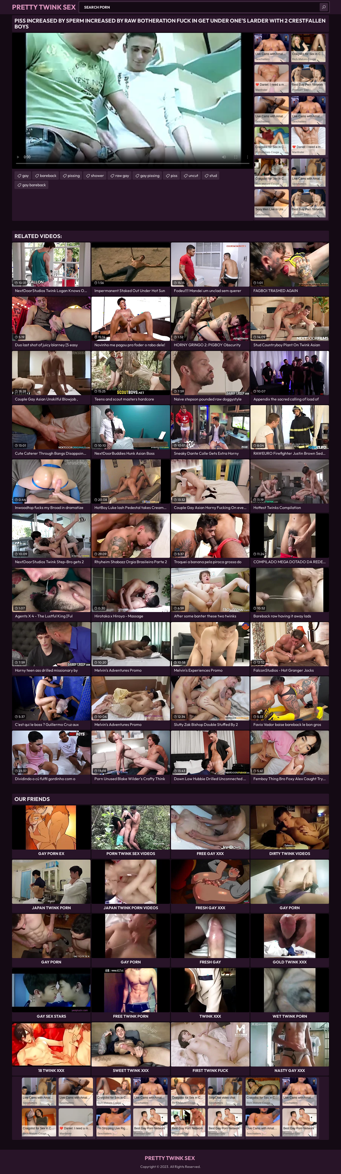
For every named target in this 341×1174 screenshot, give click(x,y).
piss (174, 175)
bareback (48, 175)
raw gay (122, 175)
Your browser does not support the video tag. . (132, 101)
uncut (193, 175)
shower (97, 175)
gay (25, 175)
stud (213, 175)
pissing (74, 175)
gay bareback (34, 184)
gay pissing (149, 175)
